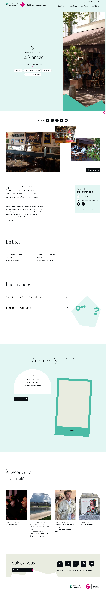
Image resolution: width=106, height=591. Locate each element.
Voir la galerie (93, 170)
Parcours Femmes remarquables (86, 526)
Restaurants (14, 10)
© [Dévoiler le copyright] (104, 112)
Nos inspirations (74, 6)
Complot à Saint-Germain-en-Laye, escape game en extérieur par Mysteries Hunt (65, 528)
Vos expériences (85, 6)
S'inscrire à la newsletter (21, 570)
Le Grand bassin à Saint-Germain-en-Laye (39, 535)
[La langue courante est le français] (98, 2)
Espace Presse (78, 1)
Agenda (51, 6)
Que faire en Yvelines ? (41, 6)
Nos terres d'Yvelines (62, 6)
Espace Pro (70, 1)
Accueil (7, 10)
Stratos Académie (13, 525)
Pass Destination (96, 6)
